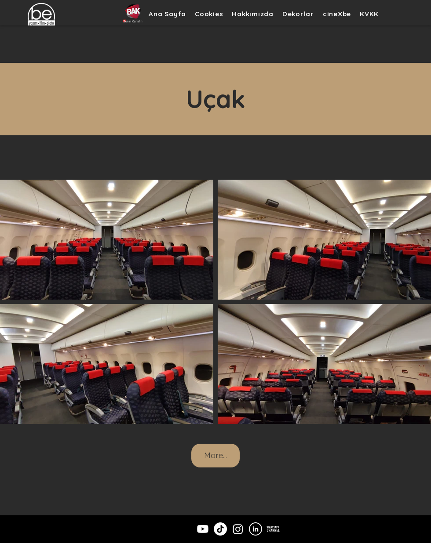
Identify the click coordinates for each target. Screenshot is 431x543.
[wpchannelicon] (273, 529)
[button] (298, 14)
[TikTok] (220, 529)
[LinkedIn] (255, 529)
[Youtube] (202, 529)
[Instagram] (238, 529)
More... (215, 455)
